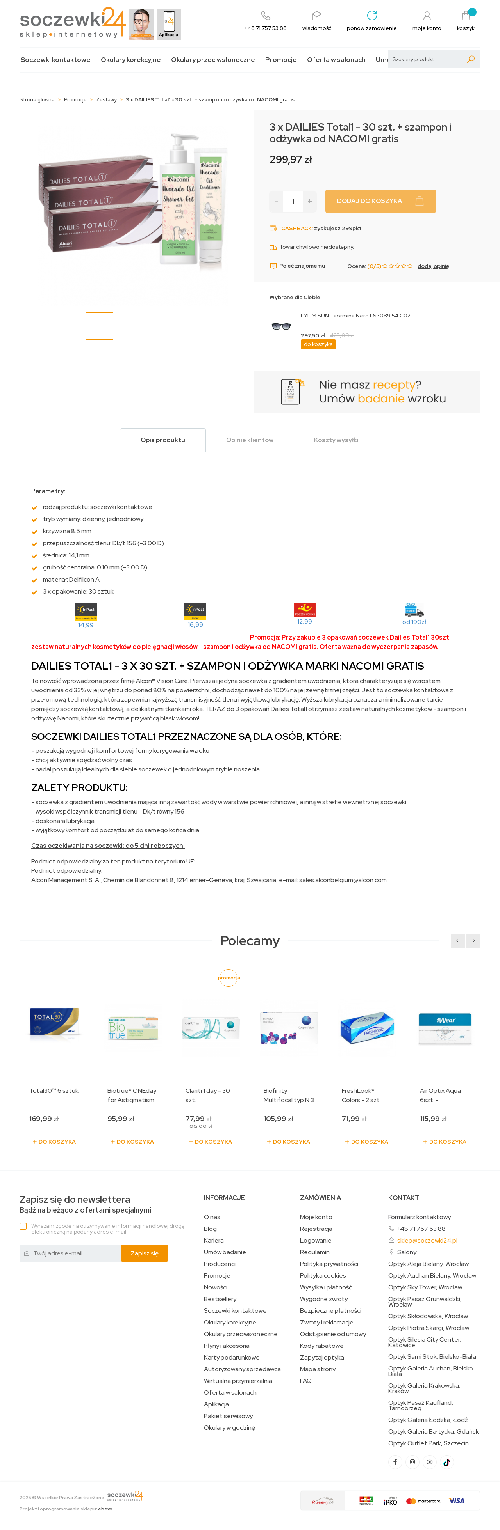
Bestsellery (220, 1299)
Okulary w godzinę (229, 1428)
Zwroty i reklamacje (327, 1322)
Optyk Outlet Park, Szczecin (428, 1443)
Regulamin (315, 1252)
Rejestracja (316, 1229)
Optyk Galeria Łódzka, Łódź (428, 1420)
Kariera (214, 1241)
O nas (212, 1217)
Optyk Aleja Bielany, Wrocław (428, 1264)
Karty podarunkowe (232, 1358)
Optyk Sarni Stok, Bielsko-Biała (432, 1357)
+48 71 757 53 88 (421, 1229)
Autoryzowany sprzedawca (242, 1369)
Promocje (281, 60)
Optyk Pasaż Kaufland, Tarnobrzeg (420, 1405)
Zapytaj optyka (322, 1358)
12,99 (304, 621)
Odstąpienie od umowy (333, 1334)
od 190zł (414, 622)
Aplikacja (216, 1404)
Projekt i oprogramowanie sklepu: (66, 1509)
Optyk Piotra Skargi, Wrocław (428, 1328)
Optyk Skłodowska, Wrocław (428, 1316)
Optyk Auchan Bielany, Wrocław (432, 1276)
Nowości (215, 1287)
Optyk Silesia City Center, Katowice (424, 1342)
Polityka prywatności (329, 1264)
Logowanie (316, 1241)
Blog (210, 1229)
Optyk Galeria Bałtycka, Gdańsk (433, 1432)
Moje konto (316, 1217)
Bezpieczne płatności (330, 1311)
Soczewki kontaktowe (56, 60)
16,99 (195, 625)
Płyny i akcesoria (227, 1346)
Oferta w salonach (336, 60)
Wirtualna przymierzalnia (238, 1381)
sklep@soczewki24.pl (427, 1240)
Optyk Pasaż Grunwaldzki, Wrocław (425, 1301)
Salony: (407, 1252)
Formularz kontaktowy (419, 1217)
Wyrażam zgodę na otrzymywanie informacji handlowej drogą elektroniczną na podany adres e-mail (107, 1229)
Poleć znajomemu (297, 266)
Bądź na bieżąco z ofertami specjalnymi (85, 1204)
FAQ (306, 1381)
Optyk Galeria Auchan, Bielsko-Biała (432, 1371)
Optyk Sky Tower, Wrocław (425, 1287)
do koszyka (318, 343)
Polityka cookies (323, 1276)
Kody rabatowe (322, 1346)
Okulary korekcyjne (131, 60)
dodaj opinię (433, 265)
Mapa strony (318, 1369)
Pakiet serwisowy (228, 1416)
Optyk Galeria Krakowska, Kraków (424, 1388)
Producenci (220, 1264)
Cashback (296, 228)
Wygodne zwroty (324, 1299)
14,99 (86, 625)
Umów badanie (225, 1252)
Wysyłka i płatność (326, 1287)
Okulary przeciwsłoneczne (213, 60)
